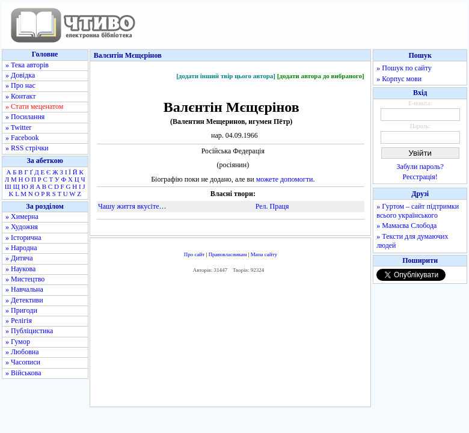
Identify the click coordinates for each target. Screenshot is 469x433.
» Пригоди (21, 310)
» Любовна (22, 352)
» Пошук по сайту (403, 68)
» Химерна (21, 216)
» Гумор (17, 341)
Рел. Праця (272, 206)
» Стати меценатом (34, 106)
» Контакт (20, 96)
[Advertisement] (230, 343)
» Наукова (20, 269)
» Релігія (18, 320)
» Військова (23, 373)
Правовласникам (228, 254)
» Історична (23, 237)
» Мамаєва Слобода (406, 225)
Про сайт (194, 254)
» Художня (21, 227)
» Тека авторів (27, 65)
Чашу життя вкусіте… (132, 206)
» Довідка (20, 75)
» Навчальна (24, 289)
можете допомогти (284, 179)
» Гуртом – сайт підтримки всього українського (417, 211)
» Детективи (24, 300)
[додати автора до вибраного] (320, 75)
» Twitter (18, 127)
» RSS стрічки (27, 148)
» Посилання (24, 116)
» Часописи (22, 362)
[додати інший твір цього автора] (225, 75)
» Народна (21, 248)
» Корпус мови (398, 79)
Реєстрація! (420, 177)
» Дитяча (19, 258)
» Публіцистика (29, 331)
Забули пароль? (420, 166)
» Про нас (20, 85)
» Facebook (22, 138)
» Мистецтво (24, 279)
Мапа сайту (264, 254)
